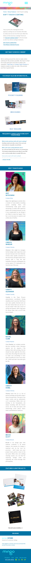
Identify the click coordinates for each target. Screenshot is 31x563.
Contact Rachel (10, 341)
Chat (16, 557)
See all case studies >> (15, 528)
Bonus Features (12, 11)
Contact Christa (10, 247)
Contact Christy (10, 390)
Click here (10, 64)
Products (7, 557)
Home (5, 11)
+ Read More (6, 159)
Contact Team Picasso (21, 64)
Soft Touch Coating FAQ (9, 42)
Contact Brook (10, 439)
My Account (23, 557)
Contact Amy (9, 198)
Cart (12, 557)
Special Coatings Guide (11, 37)
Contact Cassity (10, 294)
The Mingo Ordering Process (11, 44)
